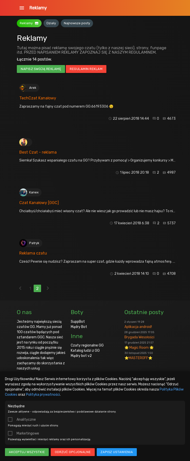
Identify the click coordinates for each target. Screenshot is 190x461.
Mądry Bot (79, 327)
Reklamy (38, 8)
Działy (51, 23)
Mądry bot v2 (81, 356)
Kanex (34, 192)
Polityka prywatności (43, 394)
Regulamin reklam (86, 69)
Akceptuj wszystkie (27, 452)
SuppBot (78, 322)
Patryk (34, 243)
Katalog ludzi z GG (85, 350)
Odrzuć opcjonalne (73, 452)
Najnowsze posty (77, 23)
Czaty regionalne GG (87, 345)
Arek (32, 88)
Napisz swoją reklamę (41, 69)
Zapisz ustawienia (117, 452)
